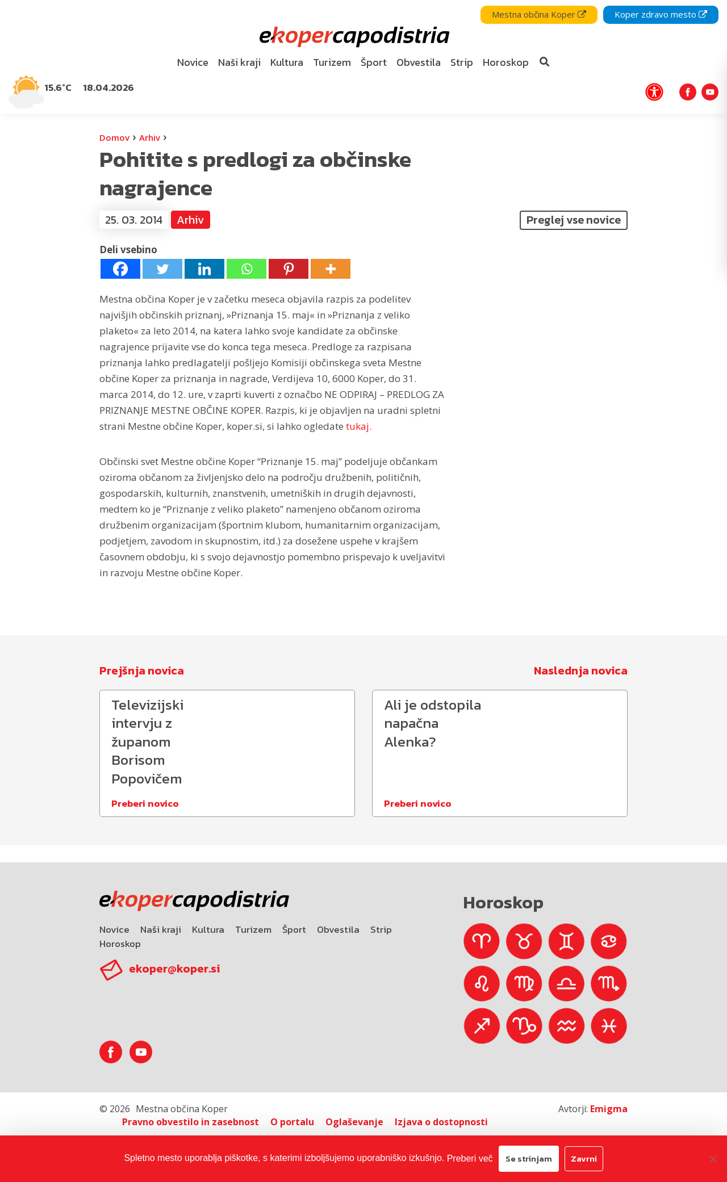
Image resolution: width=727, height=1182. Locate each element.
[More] (330, 269)
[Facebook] (120, 269)
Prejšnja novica (141, 670)
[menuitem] (193, 63)
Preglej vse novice (574, 219)
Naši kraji (160, 929)
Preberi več (470, 1158)
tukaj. (358, 426)
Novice (114, 929)
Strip (381, 929)
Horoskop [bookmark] (506, 62)
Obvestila (338, 929)
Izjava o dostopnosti (441, 1122)
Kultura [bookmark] (286, 62)
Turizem (253, 929)
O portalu (292, 1122)
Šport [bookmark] (374, 62)
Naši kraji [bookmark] (239, 62)
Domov (114, 137)
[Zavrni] (712, 1158)
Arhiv (149, 137)
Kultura (208, 929)
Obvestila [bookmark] (418, 62)
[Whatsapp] (246, 269)
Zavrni (584, 1158)
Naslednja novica (581, 670)
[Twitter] (162, 269)
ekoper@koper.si (174, 968)
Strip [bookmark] (461, 62)
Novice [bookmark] (192, 62)
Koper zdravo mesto (661, 14)
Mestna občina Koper (539, 14)
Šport (294, 929)
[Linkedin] (204, 269)
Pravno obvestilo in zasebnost (190, 1122)
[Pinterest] (288, 269)
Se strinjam (528, 1158)
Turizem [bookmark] (332, 62)
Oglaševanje (354, 1122)
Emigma (609, 1109)
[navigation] (363, 57)
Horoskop (120, 943)
